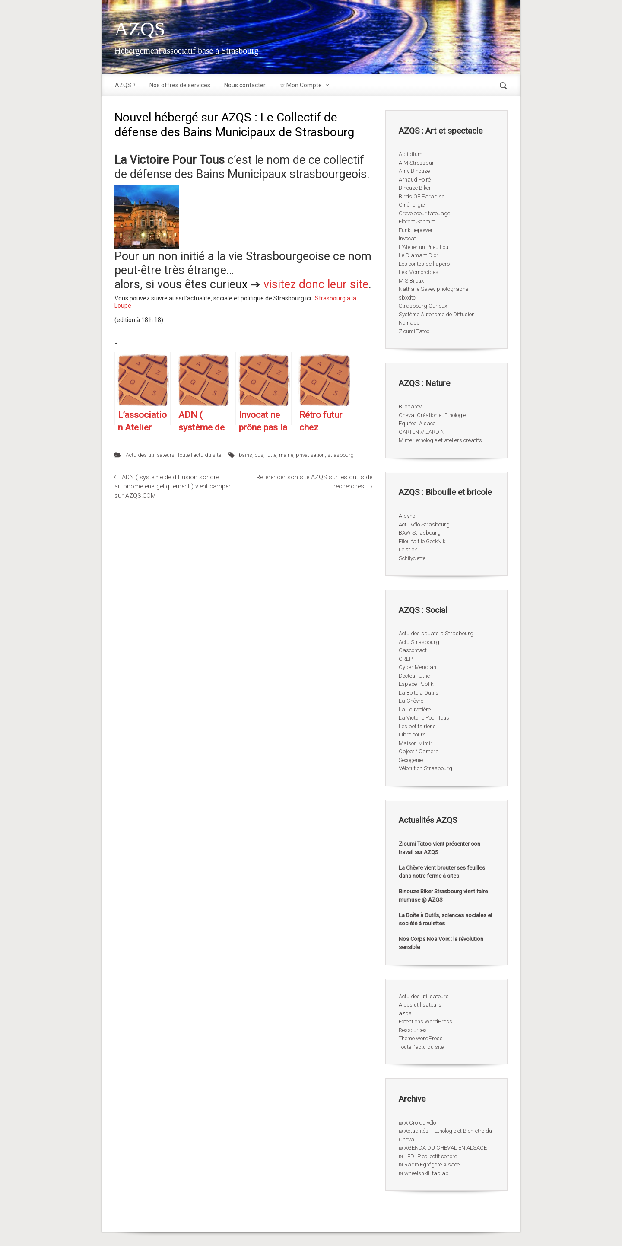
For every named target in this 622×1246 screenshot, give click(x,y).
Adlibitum (410, 154)
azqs (405, 1013)
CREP (406, 659)
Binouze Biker (415, 188)
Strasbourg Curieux (423, 306)
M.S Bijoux (411, 280)
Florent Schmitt (417, 221)
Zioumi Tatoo (414, 331)
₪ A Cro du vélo (417, 1122)
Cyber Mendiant (418, 667)
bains (245, 455)
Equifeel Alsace (417, 423)
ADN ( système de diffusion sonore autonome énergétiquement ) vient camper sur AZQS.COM (172, 487)
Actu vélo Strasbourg (424, 524)
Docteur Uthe (414, 675)
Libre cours (412, 734)
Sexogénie (411, 760)
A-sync (407, 516)
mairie (286, 455)
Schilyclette (412, 558)
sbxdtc (407, 297)
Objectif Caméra (419, 751)
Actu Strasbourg (419, 642)
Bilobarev (410, 406)
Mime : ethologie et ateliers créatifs (440, 440)
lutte (271, 455)
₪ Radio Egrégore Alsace (429, 1164)
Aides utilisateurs (420, 1004)
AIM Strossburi (417, 162)
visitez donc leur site (315, 284)
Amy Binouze (414, 171)
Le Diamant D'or (418, 255)
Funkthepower (416, 230)
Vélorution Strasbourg (425, 768)
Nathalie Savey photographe (433, 289)
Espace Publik (416, 684)
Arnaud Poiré (415, 179)
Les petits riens (417, 726)
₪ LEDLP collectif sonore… (429, 1156)
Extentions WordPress (425, 1021)
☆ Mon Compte (300, 85)
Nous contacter (245, 85)
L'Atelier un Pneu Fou (423, 247)
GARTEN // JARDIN (421, 432)
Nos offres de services (179, 85)
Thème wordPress (421, 1038)
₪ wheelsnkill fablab (424, 1173)
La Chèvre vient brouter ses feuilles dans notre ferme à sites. (442, 872)
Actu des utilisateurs (150, 455)
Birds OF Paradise (421, 196)
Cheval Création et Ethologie (432, 415)
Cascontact (413, 650)
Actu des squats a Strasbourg (436, 633)
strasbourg (340, 455)
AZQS (139, 29)
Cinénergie (412, 204)
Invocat (407, 238)
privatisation (310, 455)
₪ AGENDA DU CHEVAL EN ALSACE (443, 1147)
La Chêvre (411, 701)
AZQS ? (125, 85)
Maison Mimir (415, 743)
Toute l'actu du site (199, 455)
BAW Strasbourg (420, 532)
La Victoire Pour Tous (424, 717)
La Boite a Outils (418, 692)
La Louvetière (415, 709)
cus (259, 455)
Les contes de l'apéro (424, 264)
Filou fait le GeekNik (422, 541)
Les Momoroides (418, 272)
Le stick (408, 549)
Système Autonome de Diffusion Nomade (437, 318)
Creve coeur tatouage (424, 213)
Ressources (413, 1030)
